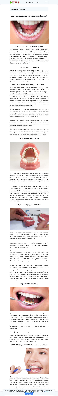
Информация (21, 9)
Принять (29, 394)
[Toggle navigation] (46, 2)
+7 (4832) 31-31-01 (32, 2)
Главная (13, 9)
